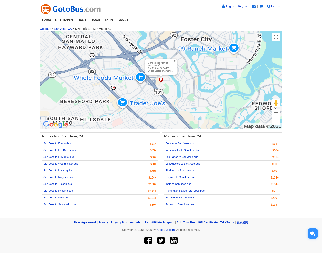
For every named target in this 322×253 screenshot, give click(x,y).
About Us (142, 222)
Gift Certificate (208, 222)
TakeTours (227, 222)
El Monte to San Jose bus (181, 170)
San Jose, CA (63, 28)
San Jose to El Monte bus (58, 156)
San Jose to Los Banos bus (59, 150)
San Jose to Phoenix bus (58, 190)
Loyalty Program (122, 222)
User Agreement (85, 222)
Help (273, 6)
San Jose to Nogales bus (58, 177)
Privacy (103, 222)
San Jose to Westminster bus (60, 163)
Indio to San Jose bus (178, 183)
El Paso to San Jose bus (180, 197)
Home (46, 20)
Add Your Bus (186, 222)
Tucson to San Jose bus (180, 204)
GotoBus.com (166, 229)
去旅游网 (242, 222)
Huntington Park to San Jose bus (185, 190)
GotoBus (45, 28)
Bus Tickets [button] (64, 20)
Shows (123, 20)
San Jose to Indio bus (56, 197)
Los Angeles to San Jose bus (183, 163)
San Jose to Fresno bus (57, 143)
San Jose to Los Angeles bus (60, 170)
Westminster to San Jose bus (183, 150)
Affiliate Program (162, 222)
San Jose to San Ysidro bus (59, 204)
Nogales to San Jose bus (180, 177)
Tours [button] (109, 20)
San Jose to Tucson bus (57, 183)
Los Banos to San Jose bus (182, 156)
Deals (82, 20)
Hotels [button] (96, 20)
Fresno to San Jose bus (180, 143)
